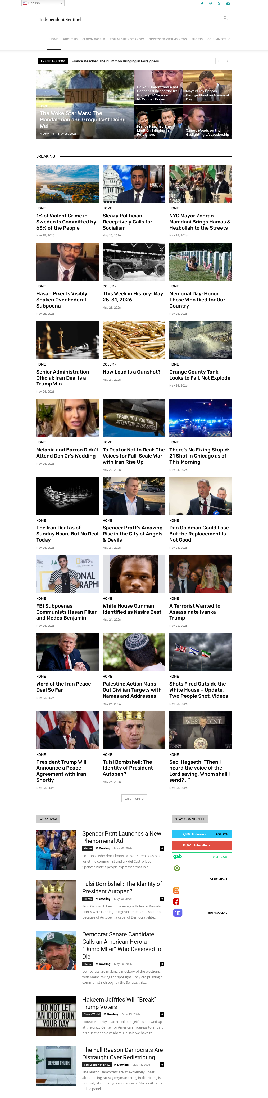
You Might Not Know (127, 39)
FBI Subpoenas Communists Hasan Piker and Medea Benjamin (66, 602)
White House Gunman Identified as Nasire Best (129, 599)
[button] (225, 18)
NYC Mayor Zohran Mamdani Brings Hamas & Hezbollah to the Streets (200, 221)
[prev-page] (39, 1081)
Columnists (218, 39)
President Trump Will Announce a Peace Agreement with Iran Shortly (67, 754)
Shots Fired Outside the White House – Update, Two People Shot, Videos (198, 678)
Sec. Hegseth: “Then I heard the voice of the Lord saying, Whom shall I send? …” (200, 754)
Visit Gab (220, 835)
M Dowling (103, 827)
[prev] (218, 61)
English (31, 3)
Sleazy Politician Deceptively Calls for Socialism (125, 221)
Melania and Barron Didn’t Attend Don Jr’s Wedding (64, 446)
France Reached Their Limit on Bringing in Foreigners (120, 61)
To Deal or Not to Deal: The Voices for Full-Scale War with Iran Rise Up (131, 449)
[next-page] (48, 1081)
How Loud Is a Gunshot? (129, 367)
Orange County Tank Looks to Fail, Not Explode (198, 370)
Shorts (197, 39)
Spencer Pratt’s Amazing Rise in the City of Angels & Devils (132, 525)
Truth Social (216, 891)
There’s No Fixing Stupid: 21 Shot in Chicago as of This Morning (199, 449)
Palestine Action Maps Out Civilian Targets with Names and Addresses (132, 678)
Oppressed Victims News (168, 39)
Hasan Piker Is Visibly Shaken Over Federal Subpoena (59, 297)
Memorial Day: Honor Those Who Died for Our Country (199, 294)
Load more (134, 777)
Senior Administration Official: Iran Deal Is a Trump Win (66, 373)
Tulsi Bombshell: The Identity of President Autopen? (125, 754)
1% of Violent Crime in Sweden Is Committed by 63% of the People (63, 221)
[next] (227, 61)
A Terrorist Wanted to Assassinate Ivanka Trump (197, 599)
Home (53, 39)
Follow (222, 813)
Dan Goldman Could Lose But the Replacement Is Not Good (199, 525)
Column (109, 284)
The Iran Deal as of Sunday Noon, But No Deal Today (65, 522)
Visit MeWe (218, 858)
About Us (70, 39)
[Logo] (60, 18)
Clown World (93, 39)
